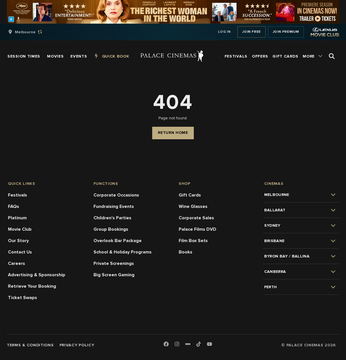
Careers (16, 263)
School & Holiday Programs (122, 252)
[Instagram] (177, 344)
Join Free (251, 32)
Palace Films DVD (197, 229)
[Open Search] (332, 56)
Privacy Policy (77, 345)
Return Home (173, 132)
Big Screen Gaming (114, 275)
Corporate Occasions (116, 195)
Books (185, 252)
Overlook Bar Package (117, 241)
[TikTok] (198, 344)
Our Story (18, 241)
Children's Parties (112, 218)
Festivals (17, 195)
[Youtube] (209, 344)
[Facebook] (166, 344)
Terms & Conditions (30, 345)
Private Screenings (113, 263)
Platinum (17, 218)
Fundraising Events (113, 206)
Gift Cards (190, 195)
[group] (31, 31)
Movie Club (20, 229)
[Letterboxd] (187, 344)
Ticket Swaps (22, 297)
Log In (224, 32)
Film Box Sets (193, 241)
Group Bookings (110, 229)
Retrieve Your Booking (32, 286)
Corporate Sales (196, 218)
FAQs (13, 206)
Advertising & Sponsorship (36, 275)
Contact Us (20, 252)
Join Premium (286, 32)
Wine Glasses (193, 206)
